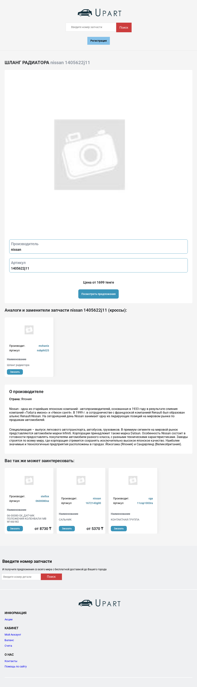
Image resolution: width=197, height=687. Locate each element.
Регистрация (98, 40)
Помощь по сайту (16, 666)
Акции (9, 619)
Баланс (9, 640)
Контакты (11, 661)
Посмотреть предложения (98, 293)
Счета (8, 645)
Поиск (123, 27)
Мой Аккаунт (13, 634)
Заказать (15, 372)
